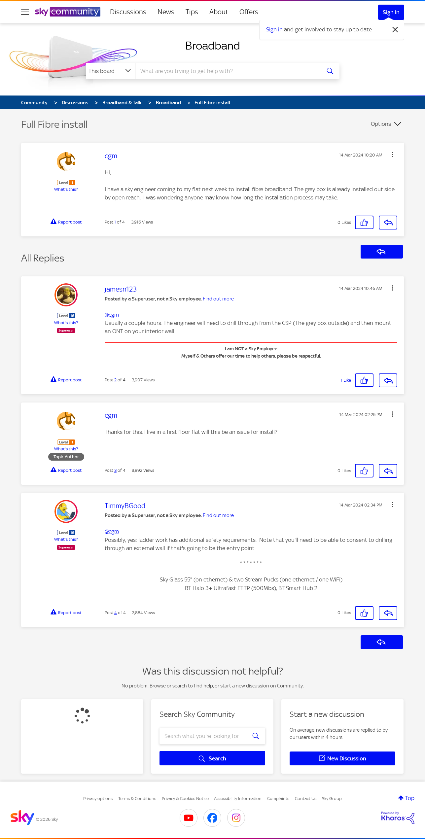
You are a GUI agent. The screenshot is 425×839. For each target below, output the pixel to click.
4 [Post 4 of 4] (115, 612)
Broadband (212, 45)
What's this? (66, 189)
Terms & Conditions (137, 798)
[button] (392, 154)
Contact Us (305, 798)
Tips (192, 12)
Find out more (218, 299)
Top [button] (409, 798)
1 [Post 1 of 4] (115, 222)
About (218, 12)
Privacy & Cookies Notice (185, 798)
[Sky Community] (67, 12)
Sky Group (332, 798)
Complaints (278, 798)
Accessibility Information (238, 798)
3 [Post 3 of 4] (115, 470)
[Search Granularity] (110, 71)
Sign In (391, 12)
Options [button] (381, 124)
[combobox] (227, 71)
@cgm (112, 314)
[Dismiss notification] (395, 29)
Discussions (128, 12)
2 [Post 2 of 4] (115, 379)
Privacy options (98, 798)
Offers (248, 12)
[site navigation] (25, 11)
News (166, 12)
